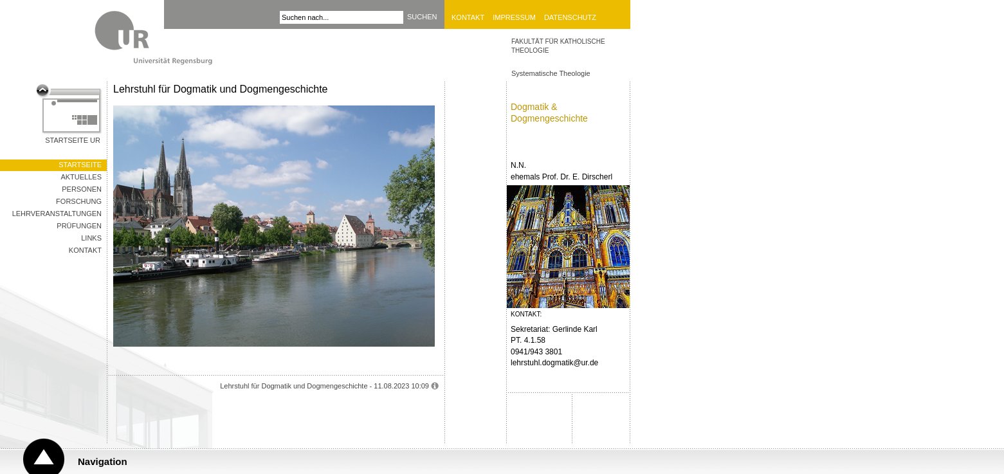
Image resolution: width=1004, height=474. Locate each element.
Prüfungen (79, 226)
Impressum (514, 17)
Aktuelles (81, 177)
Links (91, 238)
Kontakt (468, 17)
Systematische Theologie (550, 73)
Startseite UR (72, 140)
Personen (82, 189)
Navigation (102, 461)
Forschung (79, 201)
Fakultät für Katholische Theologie (558, 46)
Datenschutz (570, 17)
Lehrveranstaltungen (57, 213)
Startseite (80, 165)
